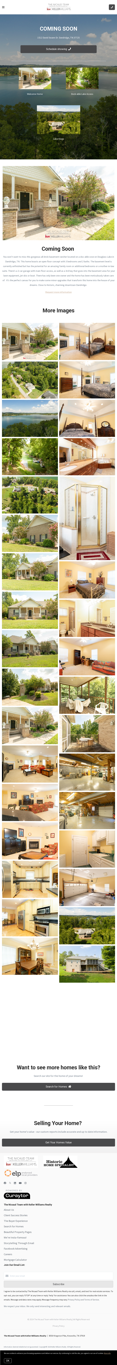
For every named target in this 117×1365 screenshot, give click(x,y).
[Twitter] (10, 1183)
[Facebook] (5, 1183)
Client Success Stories (15, 1215)
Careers (8, 1254)
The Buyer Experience (16, 1220)
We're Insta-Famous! (15, 1237)
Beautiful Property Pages (18, 1232)
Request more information (58, 292)
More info (107, 1353)
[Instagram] (25, 1183)
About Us (9, 1209)
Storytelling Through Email (19, 1243)
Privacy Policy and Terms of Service (83, 1299)
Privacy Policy (58, 1326)
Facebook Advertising (15, 1248)
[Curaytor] (17, 1198)
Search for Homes (14, 1226)
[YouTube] (20, 1183)
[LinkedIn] (15, 1183)
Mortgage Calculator (15, 1259)
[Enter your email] (61, 1276)
